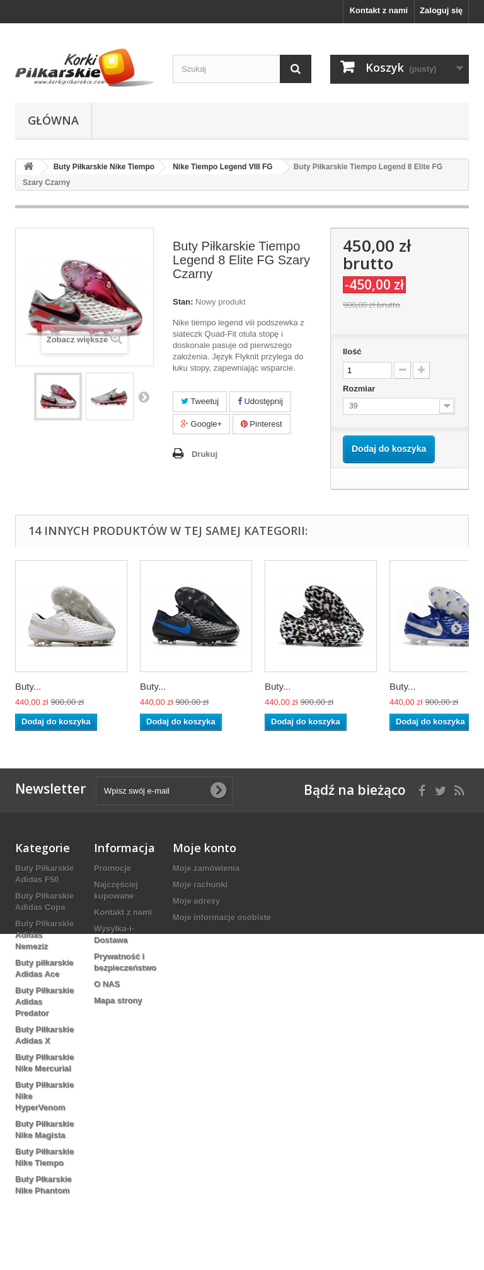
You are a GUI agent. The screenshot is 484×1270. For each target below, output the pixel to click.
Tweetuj (200, 401)
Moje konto (204, 847)
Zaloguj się (441, 10)
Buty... (28, 686)
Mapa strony (118, 1000)
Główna (53, 120)
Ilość (352, 351)
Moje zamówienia (206, 868)
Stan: (183, 301)
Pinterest (261, 424)
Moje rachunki (200, 884)
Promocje (112, 868)
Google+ (201, 424)
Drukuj (204, 454)
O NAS (107, 984)
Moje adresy (196, 901)
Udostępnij (260, 401)
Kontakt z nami (379, 10)
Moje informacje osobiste (222, 917)
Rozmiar (360, 388)
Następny (143, 396)
